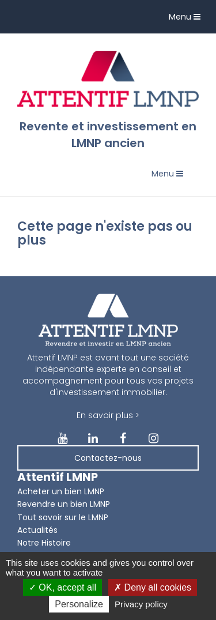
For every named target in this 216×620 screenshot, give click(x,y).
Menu (187, 19)
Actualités (37, 530)
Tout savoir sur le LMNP (62, 517)
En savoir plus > (108, 415)
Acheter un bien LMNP (60, 491)
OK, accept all (62, 587)
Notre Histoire (44, 542)
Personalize (79, 604)
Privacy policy (141, 604)
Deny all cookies (152, 587)
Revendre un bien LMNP (63, 504)
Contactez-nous (108, 458)
